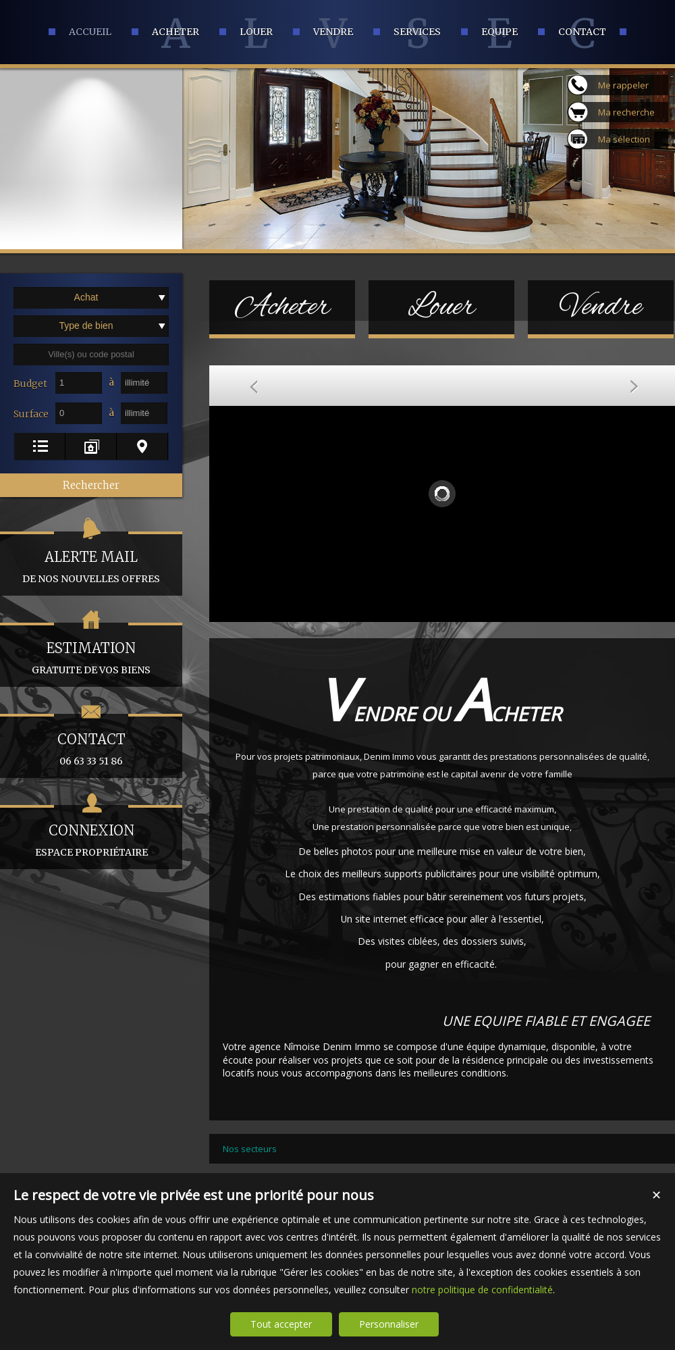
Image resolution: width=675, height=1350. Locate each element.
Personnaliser (388, 1324)
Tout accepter (281, 1324)
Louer (441, 307)
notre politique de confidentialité (482, 1289)
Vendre (601, 307)
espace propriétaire (91, 831)
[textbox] (91, 354)
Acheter (282, 307)
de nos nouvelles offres (91, 558)
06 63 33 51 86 (91, 740)
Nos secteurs (250, 1149)
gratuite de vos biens (91, 649)
